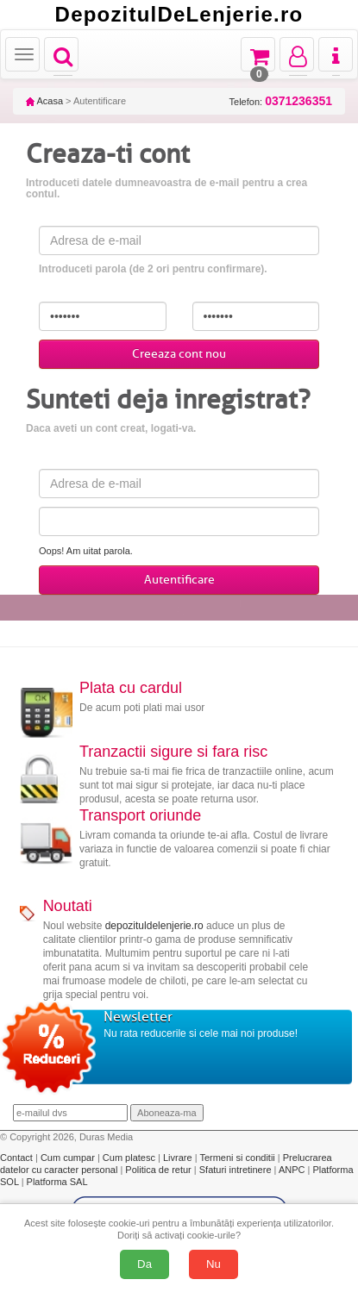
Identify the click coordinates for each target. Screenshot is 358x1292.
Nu (213, 1264)
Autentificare (179, 579)
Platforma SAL (57, 1182)
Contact (17, 1157)
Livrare (179, 1157)
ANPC (292, 1169)
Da (144, 1264)
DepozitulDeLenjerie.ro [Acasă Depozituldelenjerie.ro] (179, 15)
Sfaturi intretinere (236, 1169)
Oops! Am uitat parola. (86, 551)
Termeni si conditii (238, 1157)
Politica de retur (159, 1169)
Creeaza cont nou (179, 353)
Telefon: (280, 101)
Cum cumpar (69, 1157)
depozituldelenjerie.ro (154, 926)
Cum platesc (130, 1157)
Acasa (44, 101)
